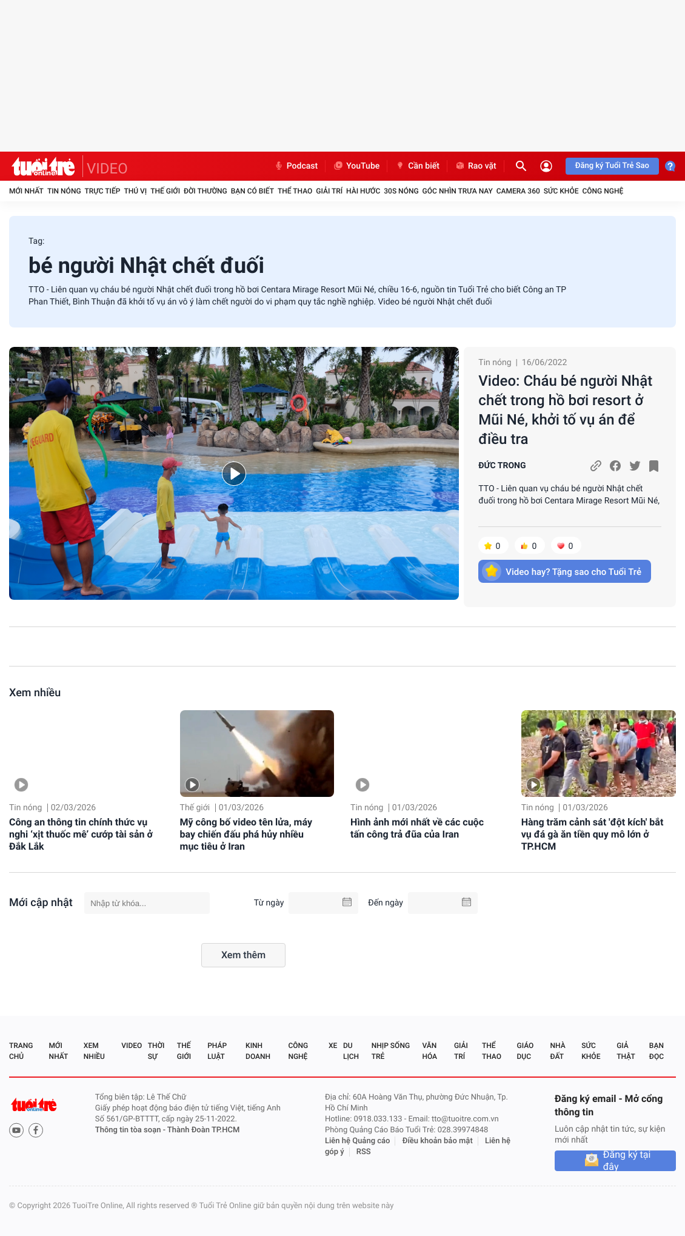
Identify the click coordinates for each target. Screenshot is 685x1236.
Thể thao (295, 191)
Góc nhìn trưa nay (458, 191)
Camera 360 (518, 191)
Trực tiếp (103, 191)
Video (131, 1045)
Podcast (295, 166)
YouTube (356, 166)
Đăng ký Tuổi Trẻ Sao (612, 165)
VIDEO (107, 168)
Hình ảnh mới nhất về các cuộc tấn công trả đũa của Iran (417, 828)
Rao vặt (475, 166)
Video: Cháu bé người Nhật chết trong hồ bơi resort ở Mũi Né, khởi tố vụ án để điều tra (565, 410)
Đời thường (205, 191)
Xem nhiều (35, 693)
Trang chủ (21, 1051)
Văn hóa (429, 1051)
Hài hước (363, 191)
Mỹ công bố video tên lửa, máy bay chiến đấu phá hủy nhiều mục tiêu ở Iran (246, 834)
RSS (363, 1152)
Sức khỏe (561, 191)
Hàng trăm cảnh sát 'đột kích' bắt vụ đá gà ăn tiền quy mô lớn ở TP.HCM (592, 834)
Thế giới (165, 191)
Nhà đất (557, 1051)
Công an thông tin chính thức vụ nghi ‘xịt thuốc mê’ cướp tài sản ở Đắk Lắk (81, 834)
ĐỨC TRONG (502, 466)
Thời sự (156, 1051)
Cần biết (417, 166)
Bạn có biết (252, 191)
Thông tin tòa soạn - (131, 1130)
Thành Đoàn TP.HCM (203, 1130)
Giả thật (625, 1051)
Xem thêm (243, 955)
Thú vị (135, 191)
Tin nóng (64, 191)
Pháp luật (217, 1051)
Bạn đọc (656, 1051)
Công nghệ (602, 191)
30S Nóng (401, 191)
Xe (333, 1045)
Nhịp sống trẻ (391, 1051)
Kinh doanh (258, 1051)
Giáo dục (525, 1051)
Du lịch (351, 1051)
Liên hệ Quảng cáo (357, 1141)
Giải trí (329, 191)
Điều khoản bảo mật (438, 1141)
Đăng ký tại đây (627, 1160)
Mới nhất (26, 191)
